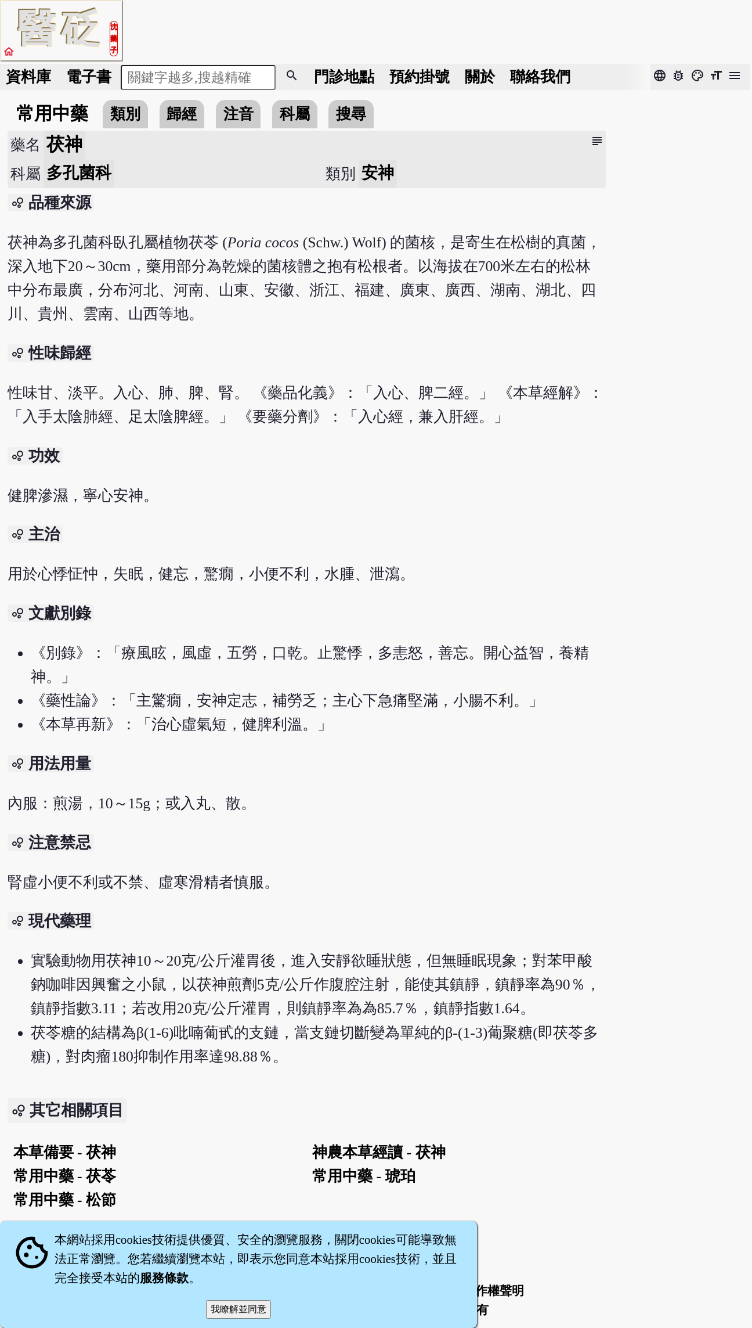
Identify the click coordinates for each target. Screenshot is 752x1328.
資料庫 (28, 77)
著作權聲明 (493, 1290)
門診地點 (344, 77)
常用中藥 (52, 114)
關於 (480, 77)
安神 (377, 173)
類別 (125, 114)
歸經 (182, 114)
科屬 (295, 114)
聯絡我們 (540, 77)
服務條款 (164, 1278)
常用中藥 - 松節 (64, 1200)
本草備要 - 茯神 (64, 1152)
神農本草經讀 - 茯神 (378, 1152)
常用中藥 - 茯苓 (64, 1176)
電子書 (88, 77)
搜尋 (351, 114)
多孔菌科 (78, 173)
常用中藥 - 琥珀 (363, 1176)
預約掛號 (419, 77)
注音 (238, 114)
